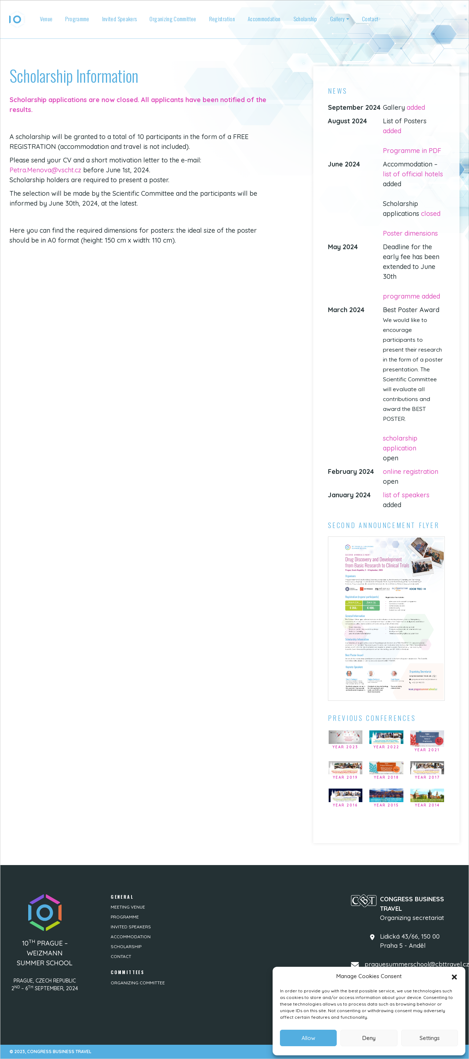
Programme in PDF (412, 150)
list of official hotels (413, 174)
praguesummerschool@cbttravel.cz (417, 964)
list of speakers (406, 495)
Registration (222, 19)
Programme (77, 19)
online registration (410, 471)
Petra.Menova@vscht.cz (45, 170)
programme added (411, 296)
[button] (454, 976)
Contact (370, 19)
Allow (308, 1037)
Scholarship (305, 19)
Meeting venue (128, 907)
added (416, 107)
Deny (369, 1037)
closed (430, 213)
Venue (46, 19)
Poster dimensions (410, 233)
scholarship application (400, 443)
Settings (430, 1037)
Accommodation (264, 19)
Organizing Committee (172, 19)
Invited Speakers (119, 19)
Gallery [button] (337, 19)
